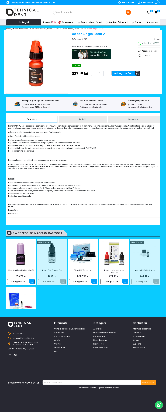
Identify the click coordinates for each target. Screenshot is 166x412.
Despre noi (59, 360)
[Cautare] (92, 12)
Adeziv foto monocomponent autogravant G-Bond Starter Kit (21, 320)
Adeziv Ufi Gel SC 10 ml (145, 270)
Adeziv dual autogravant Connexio (114, 271)
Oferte (57, 367)
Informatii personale (142, 356)
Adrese (136, 367)
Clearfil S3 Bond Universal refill (21, 270)
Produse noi (98, 371)
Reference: (76, 39)
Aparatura (97, 356)
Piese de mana (100, 367)
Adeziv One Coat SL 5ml (52, 270)
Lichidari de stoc (100, 375)
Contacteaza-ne (62, 363)
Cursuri (57, 371)
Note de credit (139, 363)
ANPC (56, 378)
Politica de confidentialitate (91, 107)
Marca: (157, 39)
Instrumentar (99, 363)
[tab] (32, 119)
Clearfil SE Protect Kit (83, 270)
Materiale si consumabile (104, 360)
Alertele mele (139, 375)
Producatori (59, 375)
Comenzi (137, 360)
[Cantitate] (100, 73)
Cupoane (137, 371)
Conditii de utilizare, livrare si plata (93, 104)
